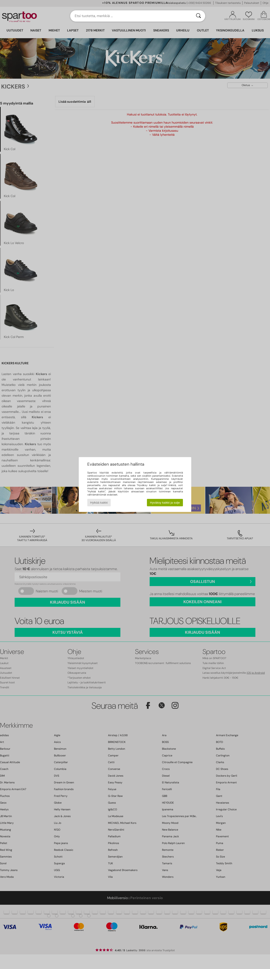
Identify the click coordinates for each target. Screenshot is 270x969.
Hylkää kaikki (99, 502)
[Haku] (198, 16)
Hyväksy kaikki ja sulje (165, 502)
